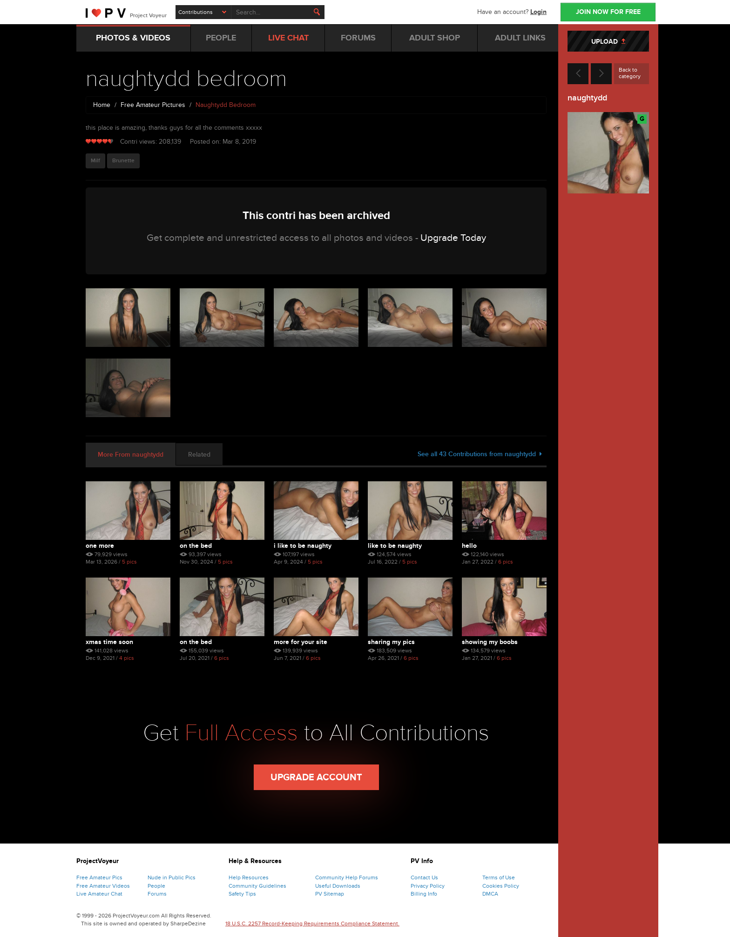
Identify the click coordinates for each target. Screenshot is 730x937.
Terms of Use (498, 877)
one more (100, 545)
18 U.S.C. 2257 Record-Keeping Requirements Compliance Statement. (312, 923)
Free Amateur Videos (103, 886)
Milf (95, 160)
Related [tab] (199, 455)
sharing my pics (391, 641)
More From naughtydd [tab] (130, 455)
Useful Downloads (337, 886)
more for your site (300, 641)
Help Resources (249, 877)
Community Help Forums (346, 877)
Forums (157, 893)
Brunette (123, 160)
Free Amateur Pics (99, 877)
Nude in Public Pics (172, 877)
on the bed (196, 545)
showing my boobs (490, 641)
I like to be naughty (302, 545)
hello (469, 545)
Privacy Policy (428, 886)
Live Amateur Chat (99, 893)
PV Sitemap (329, 893)
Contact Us (424, 877)
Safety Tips (242, 893)
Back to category (630, 73)
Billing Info (424, 893)
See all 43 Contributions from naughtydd (480, 454)
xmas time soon (109, 641)
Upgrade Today (453, 238)
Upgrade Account (316, 777)
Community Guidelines (257, 886)
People (156, 886)
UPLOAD (608, 42)
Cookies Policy (500, 886)
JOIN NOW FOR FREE (608, 12)
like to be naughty (395, 545)
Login (538, 12)
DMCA (490, 893)
